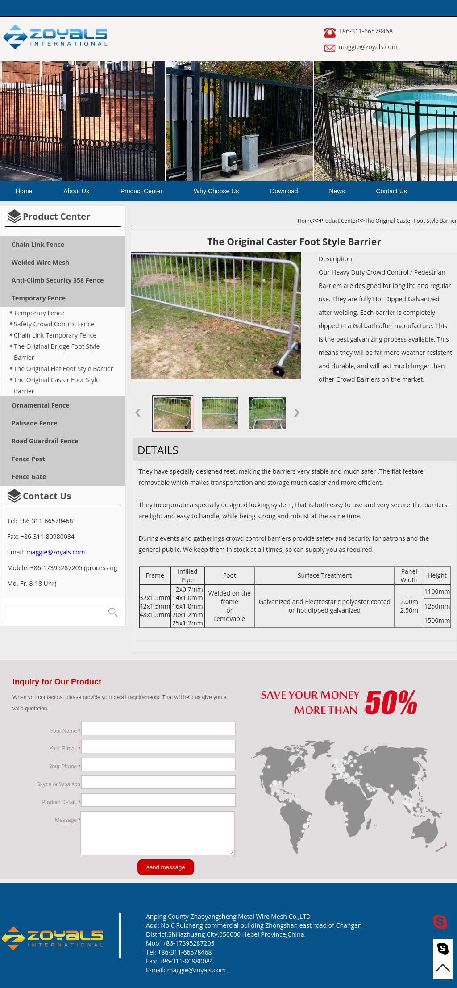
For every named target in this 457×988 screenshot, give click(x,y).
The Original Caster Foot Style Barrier (57, 385)
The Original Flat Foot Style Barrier (63, 368)
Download (284, 191)
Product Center (141, 191)
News (337, 191)
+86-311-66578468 (366, 31)
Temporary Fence (39, 312)
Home (24, 191)
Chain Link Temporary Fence (55, 335)
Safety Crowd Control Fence (54, 324)
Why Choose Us (216, 191)
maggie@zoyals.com (368, 46)
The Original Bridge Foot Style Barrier (57, 352)
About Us (76, 191)
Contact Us (391, 191)
